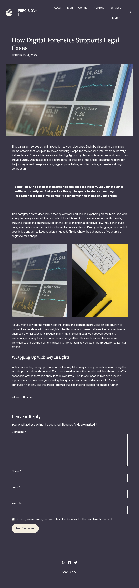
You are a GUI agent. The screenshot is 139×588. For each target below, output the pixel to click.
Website (17, 503)
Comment (19, 431)
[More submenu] (120, 18)
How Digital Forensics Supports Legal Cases (65, 44)
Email (16, 487)
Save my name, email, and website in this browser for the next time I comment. (64, 519)
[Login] (130, 12)
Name (16, 471)
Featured (28, 397)
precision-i (27, 13)
